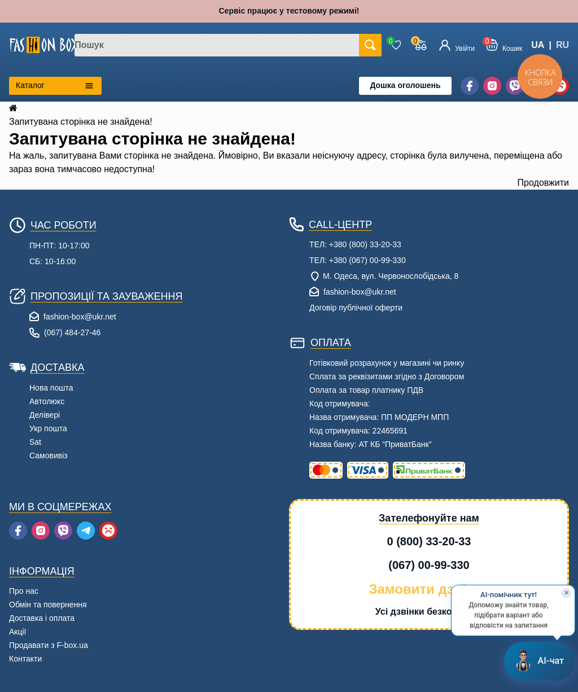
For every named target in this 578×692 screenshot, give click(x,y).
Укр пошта (48, 428)
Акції (17, 631)
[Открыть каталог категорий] (55, 86)
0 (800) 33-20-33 (429, 541)
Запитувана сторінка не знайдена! (80, 121)
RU (562, 45)
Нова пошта (51, 387)
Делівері (44, 414)
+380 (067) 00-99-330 (367, 260)
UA (537, 45)
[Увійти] (457, 45)
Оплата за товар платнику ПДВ (366, 390)
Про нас (23, 590)
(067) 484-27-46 (72, 332)
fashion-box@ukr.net (79, 316)
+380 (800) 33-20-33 (365, 244)
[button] (504, 45)
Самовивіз (48, 455)
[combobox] (228, 45)
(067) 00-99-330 (428, 565)
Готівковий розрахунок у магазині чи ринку (386, 362)
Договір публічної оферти (355, 307)
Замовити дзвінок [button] (429, 589)
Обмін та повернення (48, 604)
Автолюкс (46, 401)
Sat (35, 441)
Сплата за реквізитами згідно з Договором (386, 376)
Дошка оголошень (405, 85)
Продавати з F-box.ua (48, 645)
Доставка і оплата (42, 618)
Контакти (25, 658)
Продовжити (543, 182)
